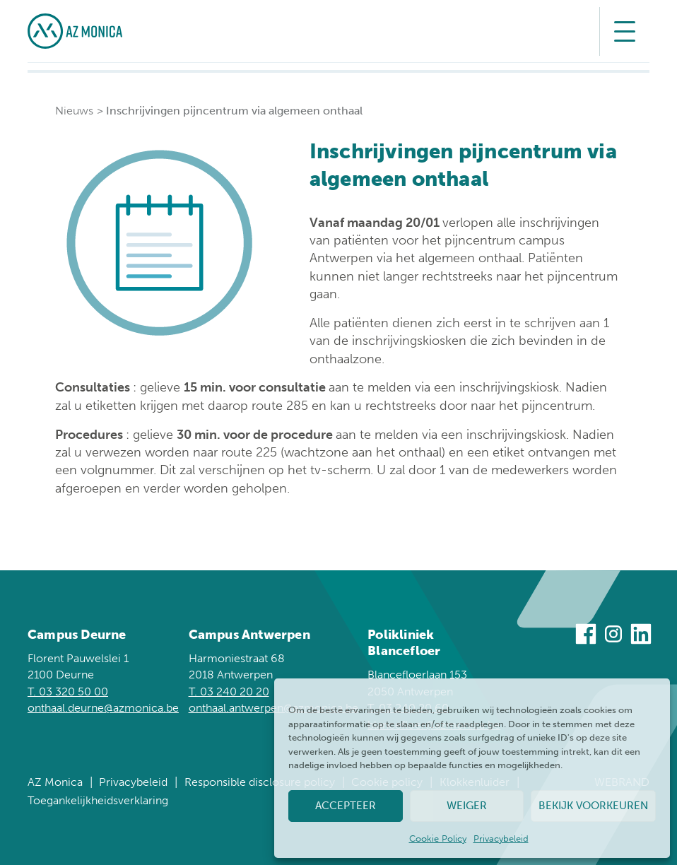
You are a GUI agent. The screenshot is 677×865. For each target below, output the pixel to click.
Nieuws (74, 110)
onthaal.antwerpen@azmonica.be (273, 707)
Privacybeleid (501, 838)
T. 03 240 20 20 (229, 691)
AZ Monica (55, 782)
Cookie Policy (437, 838)
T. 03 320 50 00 (68, 691)
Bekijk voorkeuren (593, 805)
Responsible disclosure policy (259, 782)
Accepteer (345, 805)
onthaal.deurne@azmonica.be (103, 707)
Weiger (467, 805)
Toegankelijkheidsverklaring (98, 800)
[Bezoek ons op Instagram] (613, 636)
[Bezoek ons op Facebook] (585, 636)
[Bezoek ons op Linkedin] (640, 636)
